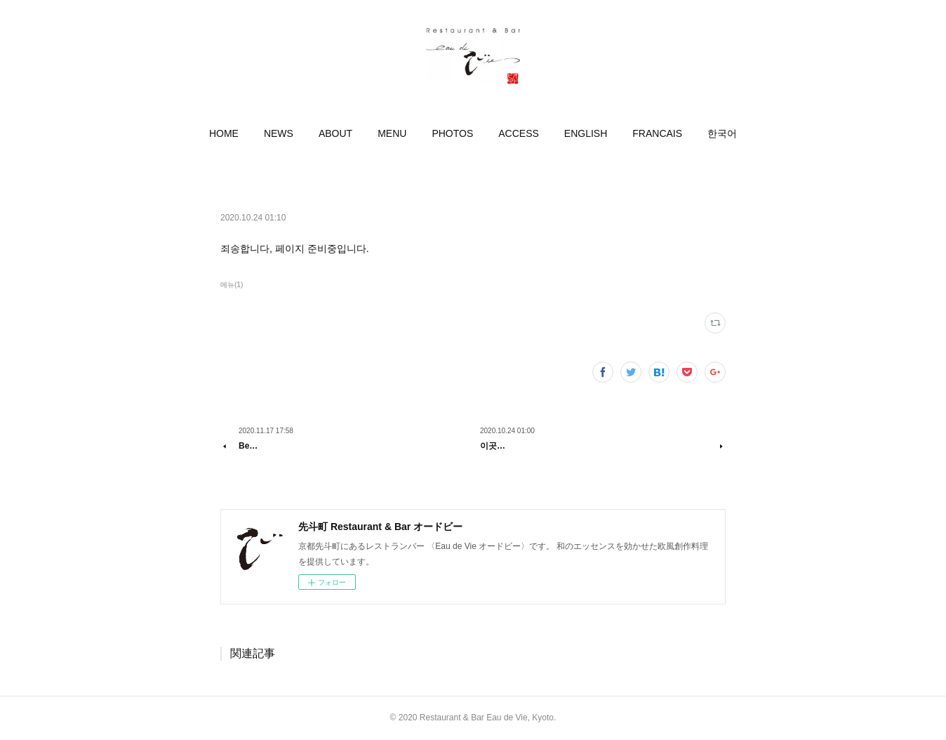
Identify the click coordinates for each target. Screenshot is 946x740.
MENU (392, 133)
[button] (224, 133)
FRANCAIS (657, 133)
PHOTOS (452, 133)
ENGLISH (585, 133)
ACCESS (518, 133)
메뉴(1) (231, 285)
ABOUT (335, 133)
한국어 (722, 133)
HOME (224, 133)
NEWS (278, 133)
